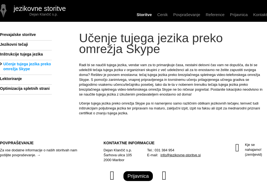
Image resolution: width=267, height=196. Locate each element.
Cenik (162, 14)
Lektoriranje (11, 78)
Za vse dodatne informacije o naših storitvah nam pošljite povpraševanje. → (38, 152)
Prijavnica (239, 14)
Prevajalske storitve (18, 34)
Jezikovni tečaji (14, 44)
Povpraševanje (186, 14)
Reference (215, 14)
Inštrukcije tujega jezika (21, 54)
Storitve (144, 14)
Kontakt (260, 14)
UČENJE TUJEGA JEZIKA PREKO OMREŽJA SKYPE (34, 11)
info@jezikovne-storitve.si (180, 155)
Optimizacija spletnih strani (25, 88)
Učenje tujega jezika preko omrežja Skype (27, 66)
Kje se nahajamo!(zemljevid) (246, 150)
